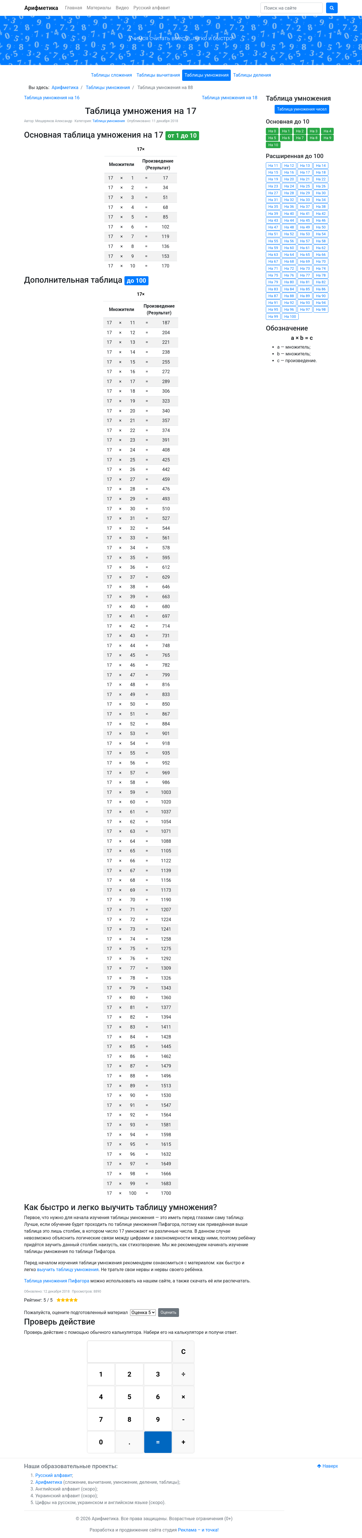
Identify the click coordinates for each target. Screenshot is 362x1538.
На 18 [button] (321, 172)
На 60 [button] (289, 248)
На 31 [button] (273, 200)
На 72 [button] (289, 268)
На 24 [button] (289, 186)
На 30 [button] (321, 193)
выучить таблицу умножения (68, 1269)
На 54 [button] (321, 234)
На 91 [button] (273, 303)
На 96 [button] (289, 309)
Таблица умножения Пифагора (56, 1281)
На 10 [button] (273, 145)
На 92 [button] (289, 303)
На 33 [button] (305, 200)
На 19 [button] (273, 179)
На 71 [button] (273, 268)
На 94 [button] (321, 303)
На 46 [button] (321, 220)
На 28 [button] (289, 193)
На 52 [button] (289, 234)
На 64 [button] (289, 254)
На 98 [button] (321, 309)
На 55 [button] (273, 241)
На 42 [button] (321, 213)
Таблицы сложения (111, 75)
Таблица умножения (108, 121)
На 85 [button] (305, 289)
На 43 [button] (273, 220)
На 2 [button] (300, 131)
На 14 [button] (321, 165)
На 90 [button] (321, 296)
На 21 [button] (305, 179)
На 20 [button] (289, 179)
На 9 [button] (327, 138)
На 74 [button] (321, 268)
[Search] (291, 8)
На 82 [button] (321, 282)
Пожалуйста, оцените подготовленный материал (76, 1312)
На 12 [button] (289, 165)
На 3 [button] (314, 131)
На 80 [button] (289, 282)
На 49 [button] (305, 227)
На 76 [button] (289, 275)
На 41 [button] (305, 213)
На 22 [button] (321, 179)
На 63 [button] (273, 254)
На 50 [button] (321, 227)
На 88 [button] (289, 296)
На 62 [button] (321, 248)
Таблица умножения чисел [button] (302, 109)
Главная (73, 7)
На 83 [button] (273, 289)
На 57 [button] (305, 241)
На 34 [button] (321, 200)
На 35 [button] (273, 206)
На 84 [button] (289, 289)
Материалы (99, 7)
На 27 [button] (273, 193)
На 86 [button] (321, 289)
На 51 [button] (273, 234)
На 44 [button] (289, 220)
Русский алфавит (151, 7)
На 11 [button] (273, 165)
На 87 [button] (273, 296)
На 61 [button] (305, 248)
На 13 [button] (305, 165)
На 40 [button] (289, 213)
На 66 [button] (321, 254)
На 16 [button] (289, 172)
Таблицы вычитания (158, 75)
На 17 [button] (305, 172)
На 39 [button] (273, 213)
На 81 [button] (305, 282)
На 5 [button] (272, 138)
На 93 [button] (305, 303)
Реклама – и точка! (198, 1530)
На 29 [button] (305, 193)
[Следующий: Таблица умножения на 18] (229, 97)
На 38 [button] (321, 206)
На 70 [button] (321, 261)
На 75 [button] (273, 275)
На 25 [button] (305, 186)
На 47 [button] (273, 227)
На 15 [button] (273, 172)
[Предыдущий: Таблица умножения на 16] (51, 97)
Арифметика (41, 8)
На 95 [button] (273, 309)
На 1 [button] (286, 131)
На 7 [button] (300, 138)
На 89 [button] (305, 296)
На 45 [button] (305, 220)
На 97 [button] (305, 309)
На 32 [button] (289, 200)
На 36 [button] (289, 206)
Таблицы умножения (206, 75)
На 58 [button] (321, 241)
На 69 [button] (305, 261)
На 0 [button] (272, 131)
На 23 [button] (273, 186)
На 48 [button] (289, 227)
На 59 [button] (273, 248)
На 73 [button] (305, 268)
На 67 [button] (273, 261)
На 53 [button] (305, 234)
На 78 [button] (321, 275)
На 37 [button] (305, 206)
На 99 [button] (273, 316)
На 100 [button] (290, 316)
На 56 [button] (289, 241)
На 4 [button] (327, 131)
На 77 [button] (305, 275)
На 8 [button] (314, 138)
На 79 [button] (273, 282)
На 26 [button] (321, 186)
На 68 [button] (289, 261)
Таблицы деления (252, 75)
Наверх (327, 1466)
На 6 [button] (286, 138)
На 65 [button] (305, 254)
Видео (122, 7)
